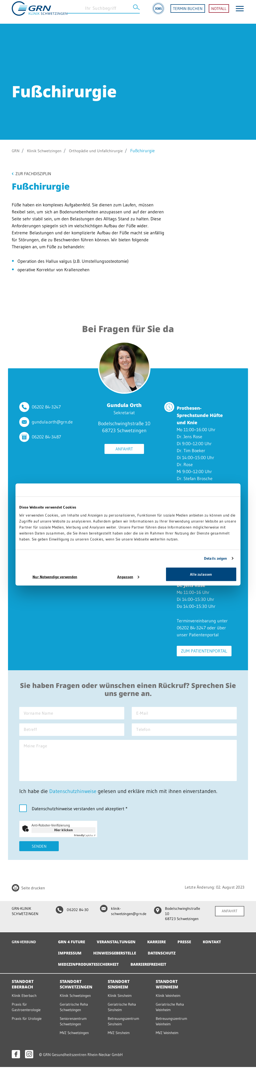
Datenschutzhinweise (74, 794)
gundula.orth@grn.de (52, 422)
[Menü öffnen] (239, 12)
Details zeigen (215, 558)
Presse (190, 944)
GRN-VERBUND (25, 944)
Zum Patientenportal (204, 651)
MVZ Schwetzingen (76, 1034)
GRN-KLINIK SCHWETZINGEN (26, 915)
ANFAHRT (229, 914)
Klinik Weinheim (169, 998)
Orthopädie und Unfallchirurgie (104, 150)
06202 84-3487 (46, 437)
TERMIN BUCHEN (187, 11)
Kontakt (218, 944)
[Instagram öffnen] (29, 1056)
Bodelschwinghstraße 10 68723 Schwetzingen (178, 917)
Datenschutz (165, 956)
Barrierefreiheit (153, 967)
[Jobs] (158, 12)
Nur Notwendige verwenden (54, 576)
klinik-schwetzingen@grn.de (121, 915)
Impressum (70, 956)
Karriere (161, 944)
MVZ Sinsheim (120, 1034)
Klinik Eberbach (25, 998)
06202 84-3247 (46, 407)
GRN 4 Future (72, 944)
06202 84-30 (70, 913)
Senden (39, 849)
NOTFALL (218, 11)
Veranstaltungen (118, 944)
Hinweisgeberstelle (116, 956)
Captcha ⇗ (85, 838)
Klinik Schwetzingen (47, 150)
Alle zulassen (201, 574)
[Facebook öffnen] (16, 1056)
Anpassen (128, 576)
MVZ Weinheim (168, 1034)
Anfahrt (124, 449)
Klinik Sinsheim (121, 998)
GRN (16, 150)
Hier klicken (63, 833)
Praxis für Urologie (28, 1020)
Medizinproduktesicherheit (90, 967)
